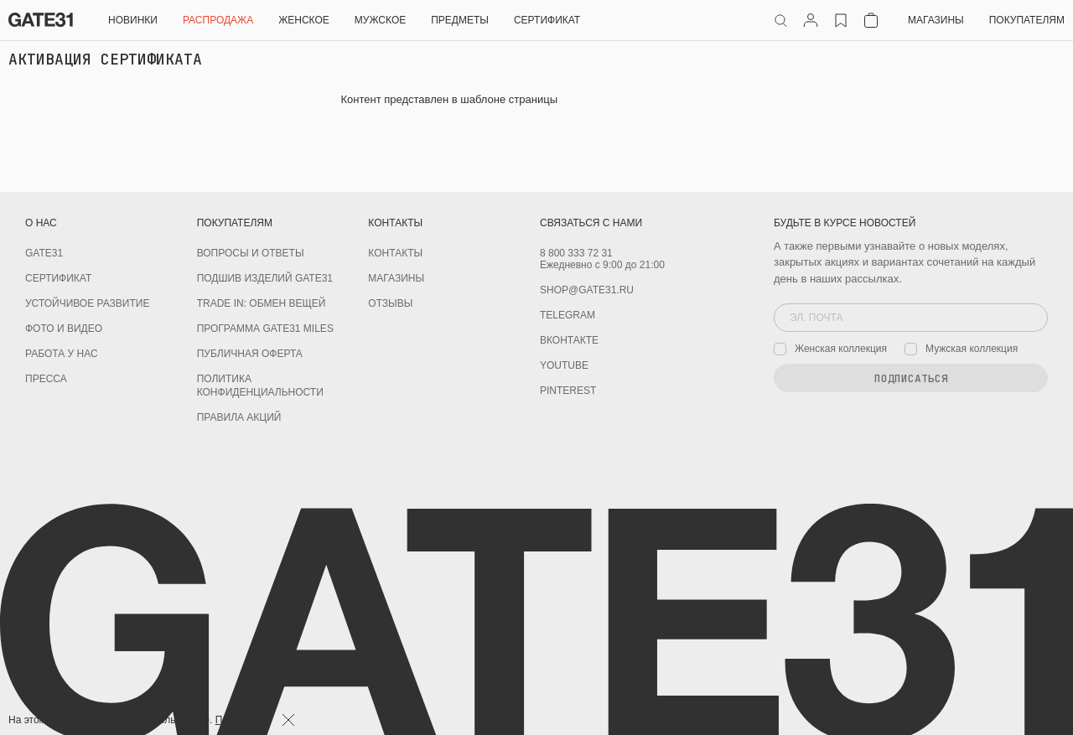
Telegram (567, 315)
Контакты (395, 253)
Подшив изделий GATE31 (265, 278)
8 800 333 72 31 (576, 253)
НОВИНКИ (133, 20)
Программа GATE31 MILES (265, 328)
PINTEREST (568, 390)
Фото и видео (63, 328)
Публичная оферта (250, 354)
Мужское (380, 20)
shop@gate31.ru (587, 290)
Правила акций (239, 417)
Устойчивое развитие (87, 303)
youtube (564, 365)
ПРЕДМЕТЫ (460, 20)
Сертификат (58, 278)
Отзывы (390, 303)
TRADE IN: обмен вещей (261, 303)
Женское (303, 20)
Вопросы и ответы (250, 253)
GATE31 (44, 253)
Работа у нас (61, 354)
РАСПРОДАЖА (218, 20)
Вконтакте (569, 340)
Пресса (46, 379)
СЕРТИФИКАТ (547, 20)
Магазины (936, 20)
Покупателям (1027, 20)
